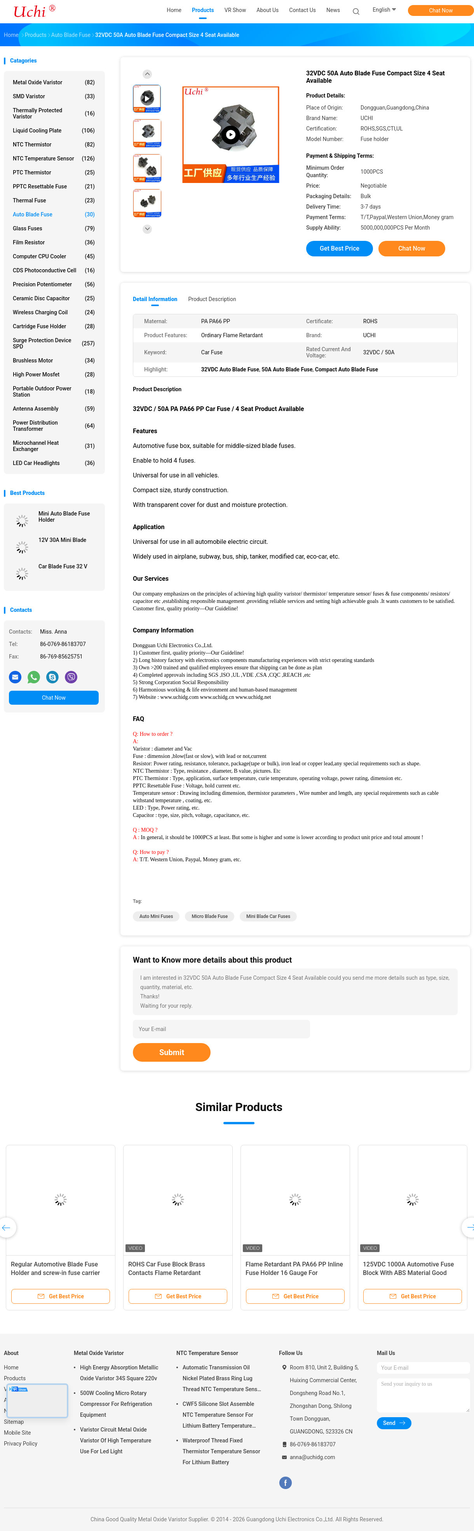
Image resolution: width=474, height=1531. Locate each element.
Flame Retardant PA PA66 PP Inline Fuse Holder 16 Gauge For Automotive (294, 1273)
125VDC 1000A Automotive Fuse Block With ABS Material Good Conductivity (408, 1273)
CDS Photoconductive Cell (54, 270)
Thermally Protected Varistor (54, 113)
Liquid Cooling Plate (54, 130)
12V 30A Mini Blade (62, 540)
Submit (171, 1052)
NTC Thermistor (54, 144)
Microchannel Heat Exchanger (54, 446)
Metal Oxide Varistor (54, 82)
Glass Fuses (54, 228)
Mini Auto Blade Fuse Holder (64, 516)
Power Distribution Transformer (54, 426)
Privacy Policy (20, 1443)
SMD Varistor (54, 96)
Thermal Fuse (54, 200)
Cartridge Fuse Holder (54, 326)
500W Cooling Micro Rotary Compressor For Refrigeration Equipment (116, 1404)
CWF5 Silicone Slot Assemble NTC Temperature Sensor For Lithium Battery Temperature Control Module (218, 1416)
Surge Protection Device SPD (54, 343)
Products (15, 1378)
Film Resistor (54, 242)
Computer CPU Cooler (54, 256)
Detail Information (155, 299)
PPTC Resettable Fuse (54, 186)
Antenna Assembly (54, 409)
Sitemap (14, 1422)
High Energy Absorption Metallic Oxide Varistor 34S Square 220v (119, 1372)
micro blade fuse (210, 916)
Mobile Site (17, 1433)
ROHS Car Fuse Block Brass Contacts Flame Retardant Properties (166, 1273)
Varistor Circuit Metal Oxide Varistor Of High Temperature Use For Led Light (115, 1440)
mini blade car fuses (268, 916)
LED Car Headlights (54, 463)
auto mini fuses (156, 916)
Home (11, 1367)
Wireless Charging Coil (54, 312)
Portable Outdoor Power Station (54, 391)
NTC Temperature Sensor (54, 158)
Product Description (212, 299)
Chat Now (441, 10)
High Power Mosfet (54, 374)
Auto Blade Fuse (54, 214)
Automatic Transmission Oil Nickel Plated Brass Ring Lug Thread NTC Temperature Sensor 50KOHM (222, 1379)
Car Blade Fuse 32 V (62, 566)
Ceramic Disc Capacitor (54, 298)
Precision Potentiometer (54, 284)
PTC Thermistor (54, 172)
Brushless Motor (54, 360)
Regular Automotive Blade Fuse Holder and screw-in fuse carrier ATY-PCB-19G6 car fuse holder (55, 1273)
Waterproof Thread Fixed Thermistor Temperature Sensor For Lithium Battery (221, 1451)
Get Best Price (339, 248)
